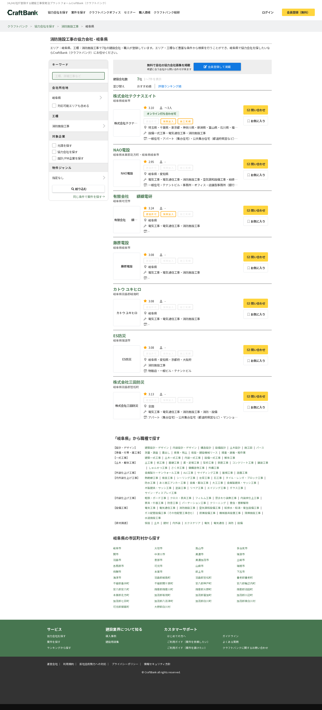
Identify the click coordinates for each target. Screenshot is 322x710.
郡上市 (200, 572)
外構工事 (213, 468)
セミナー (130, 12)
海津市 (117, 577)
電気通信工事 (167, 508)
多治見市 (242, 548)
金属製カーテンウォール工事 (162, 473)
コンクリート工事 (243, 463)
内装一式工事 (193, 458)
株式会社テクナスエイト (134, 96)
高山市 (200, 548)
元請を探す (65, 145)
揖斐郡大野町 (204, 589)
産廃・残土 (180, 452)
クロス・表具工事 (180, 498)
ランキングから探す (59, 648)
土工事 (149, 463)
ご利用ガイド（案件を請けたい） (187, 648)
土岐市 (241, 560)
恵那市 (158, 560)
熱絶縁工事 (151, 478)
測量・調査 (151, 452)
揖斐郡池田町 (245, 589)
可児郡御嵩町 (121, 607)
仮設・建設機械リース (204, 452)
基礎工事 (174, 463)
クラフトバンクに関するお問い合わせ (245, 648)
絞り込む (78, 189)
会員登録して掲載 (217, 67)
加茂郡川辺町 (245, 595)
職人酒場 (144, 12)
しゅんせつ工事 (158, 468)
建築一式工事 (153, 458)
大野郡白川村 (162, 607)
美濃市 (200, 554)
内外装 (176, 523)
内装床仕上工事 (249, 498)
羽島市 (117, 560)
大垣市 (158, 548)
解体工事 (229, 458)
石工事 (218, 478)
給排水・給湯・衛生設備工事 (241, 508)
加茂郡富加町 (204, 595)
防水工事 (150, 483)
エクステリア (192, 523)
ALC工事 (188, 473)
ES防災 (119, 335)
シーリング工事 (186, 478)
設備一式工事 (213, 458)
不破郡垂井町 (121, 583)
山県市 (200, 566)
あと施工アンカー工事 (172, 483)
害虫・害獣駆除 (239, 503)
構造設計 (206, 448)
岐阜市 (117, 548)
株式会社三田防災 (128, 382)
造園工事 (242, 473)
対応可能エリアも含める (73, 105)
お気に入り (255, 121)
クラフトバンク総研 (167, 12)
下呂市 (241, 572)
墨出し (166, 452)
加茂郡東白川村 (246, 601)
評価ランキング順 (169, 86)
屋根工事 (227, 473)
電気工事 (150, 508)
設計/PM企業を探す (71, 158)
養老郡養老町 (245, 577)
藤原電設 (121, 242)
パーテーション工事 (194, 503)
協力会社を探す (58, 12)
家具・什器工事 (154, 503)
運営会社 (52, 664)
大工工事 (217, 483)
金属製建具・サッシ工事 (241, 483)
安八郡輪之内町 (246, 583)
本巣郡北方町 (121, 595)
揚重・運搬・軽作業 (234, 452)
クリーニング (218, 503)
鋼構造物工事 (197, 468)
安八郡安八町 (121, 589)
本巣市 (158, 572)
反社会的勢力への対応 (92, 664)
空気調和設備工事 (210, 508)
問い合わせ (255, 110)
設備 (240, 523)
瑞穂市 (241, 566)
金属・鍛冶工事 (199, 483)
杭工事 (161, 463)
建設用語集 (112, 642)
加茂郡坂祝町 (162, 595)
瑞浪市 (241, 554)
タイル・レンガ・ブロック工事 (244, 478)
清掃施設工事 (253, 513)
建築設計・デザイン (157, 448)
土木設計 (235, 448)
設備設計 (220, 448)
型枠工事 (208, 463)
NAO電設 (121, 150)
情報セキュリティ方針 (157, 664)
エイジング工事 (216, 488)
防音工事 (172, 503)
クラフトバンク (17, 26)
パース (260, 448)
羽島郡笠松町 (204, 577)
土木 (156, 523)
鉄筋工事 (223, 463)
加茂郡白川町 (204, 601)
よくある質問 (231, 642)
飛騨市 (117, 572)
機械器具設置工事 (230, 513)
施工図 (248, 448)
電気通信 (219, 523)
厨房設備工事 (207, 513)
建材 (166, 523)
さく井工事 (178, 468)
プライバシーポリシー (125, 664)
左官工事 (204, 478)
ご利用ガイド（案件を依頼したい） (188, 642)
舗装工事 (263, 463)
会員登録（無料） (298, 12)
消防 (230, 523)
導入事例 (111, 636)
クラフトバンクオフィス (105, 12)
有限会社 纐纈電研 (132, 196)
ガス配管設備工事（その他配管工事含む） (170, 513)
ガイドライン (231, 636)
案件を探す (78, 12)
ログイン (268, 12)
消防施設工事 (70, 26)
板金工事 (167, 478)
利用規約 (68, 664)
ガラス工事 (236, 488)
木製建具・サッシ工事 (158, 488)
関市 (115, 554)
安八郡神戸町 (204, 583)
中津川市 (159, 554)
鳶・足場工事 (191, 463)
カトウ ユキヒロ (127, 289)
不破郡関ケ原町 (163, 583)
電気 (207, 523)
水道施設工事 (153, 518)
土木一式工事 (173, 458)
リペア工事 (196, 488)
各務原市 (118, 566)
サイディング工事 (207, 473)
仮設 (147, 523)
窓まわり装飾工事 (226, 498)
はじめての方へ (176, 636)
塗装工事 (180, 488)
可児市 (158, 566)
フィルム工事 (203, 498)
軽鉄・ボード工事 (155, 498)
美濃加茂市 (202, 560)
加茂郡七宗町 (121, 601)
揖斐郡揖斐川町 (163, 589)
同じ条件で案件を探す (87, 196)
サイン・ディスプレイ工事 (161, 493)
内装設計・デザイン (185, 448)
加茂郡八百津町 (163, 601)
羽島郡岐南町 (162, 577)
